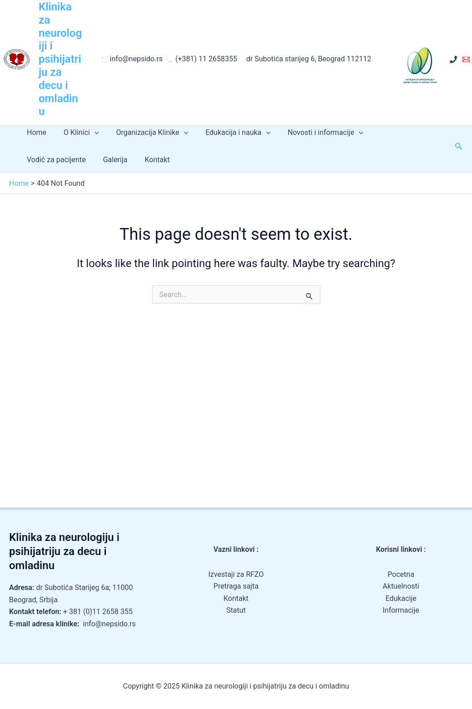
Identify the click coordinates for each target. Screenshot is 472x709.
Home (35, 132)
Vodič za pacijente (394, 132)
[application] (90, 132)
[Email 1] (466, 59)
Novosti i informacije (313, 132)
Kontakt (77, 159)
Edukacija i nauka (228, 132)
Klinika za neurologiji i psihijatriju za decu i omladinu (60, 59)
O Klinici (77, 132)
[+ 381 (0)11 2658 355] (453, 59)
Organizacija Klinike (145, 132)
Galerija (37, 159)
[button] (459, 146)
